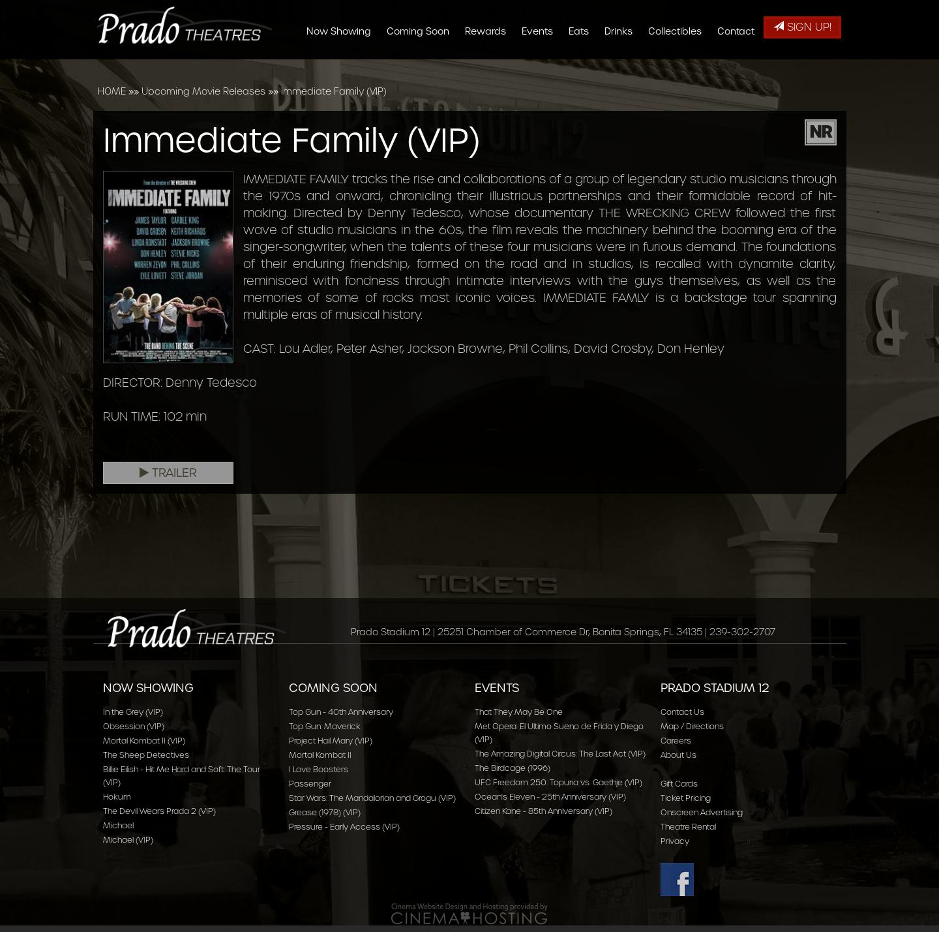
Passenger (310, 783)
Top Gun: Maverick (325, 726)
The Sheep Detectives (146, 754)
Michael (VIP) (128, 839)
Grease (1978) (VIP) (325, 812)
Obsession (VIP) (133, 726)
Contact (739, 66)
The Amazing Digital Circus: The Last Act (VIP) (560, 753)
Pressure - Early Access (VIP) (344, 826)
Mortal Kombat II (320, 754)
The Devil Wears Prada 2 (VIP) (159, 811)
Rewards (488, 66)
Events (540, 66)
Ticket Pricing (686, 798)
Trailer (168, 472)
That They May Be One (519, 711)
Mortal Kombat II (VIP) (144, 740)
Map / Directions (692, 726)
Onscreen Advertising (702, 812)
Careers (676, 740)
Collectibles (678, 66)
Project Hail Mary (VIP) (330, 740)
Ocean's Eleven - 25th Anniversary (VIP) (550, 796)
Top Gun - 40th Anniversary (341, 711)
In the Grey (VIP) (133, 711)
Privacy (675, 841)
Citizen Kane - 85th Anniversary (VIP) (543, 811)
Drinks (622, 66)
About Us (678, 754)
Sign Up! (802, 27)
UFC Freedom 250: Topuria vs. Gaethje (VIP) (558, 782)
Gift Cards (679, 783)
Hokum (117, 796)
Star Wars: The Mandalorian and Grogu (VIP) (372, 798)
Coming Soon (421, 66)
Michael (118, 825)
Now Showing (342, 66)
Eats (582, 66)
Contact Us (682, 711)
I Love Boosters (318, 769)
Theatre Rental (688, 826)
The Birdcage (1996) (512, 768)
